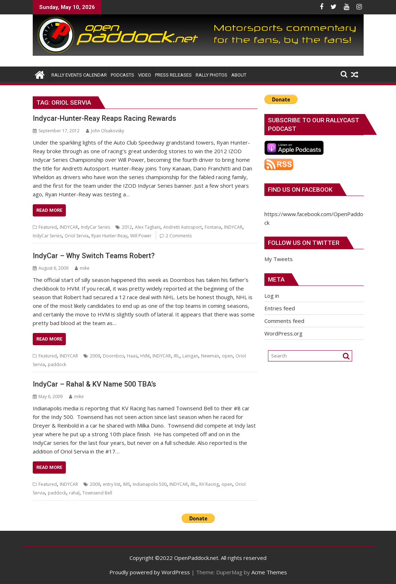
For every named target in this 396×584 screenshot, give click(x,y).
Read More (49, 210)
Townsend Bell (97, 493)
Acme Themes (269, 572)
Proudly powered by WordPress (149, 572)
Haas (132, 356)
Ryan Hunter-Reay (109, 236)
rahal (74, 493)
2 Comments (179, 236)
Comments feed (284, 320)
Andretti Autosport (182, 227)
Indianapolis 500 (150, 484)
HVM (145, 356)
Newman (210, 356)
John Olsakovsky (105, 131)
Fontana (213, 227)
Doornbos (113, 356)
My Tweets (278, 259)
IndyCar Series (95, 227)
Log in (271, 295)
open (227, 356)
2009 (95, 356)
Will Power (140, 236)
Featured (47, 227)
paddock (57, 364)
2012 (127, 227)
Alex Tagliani (147, 227)
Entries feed (279, 308)
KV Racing (209, 484)
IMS (126, 484)
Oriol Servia (76, 236)
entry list (111, 484)
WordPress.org (283, 333)
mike (82, 268)
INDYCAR (69, 227)
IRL (176, 356)
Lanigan (190, 356)
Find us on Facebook (300, 189)
